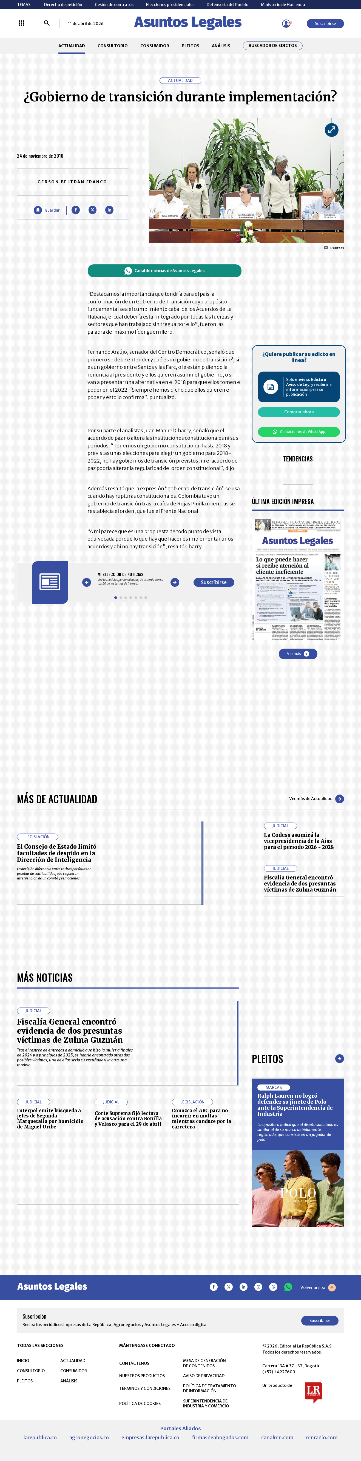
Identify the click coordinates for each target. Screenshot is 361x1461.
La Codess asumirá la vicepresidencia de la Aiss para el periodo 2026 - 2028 (299, 841)
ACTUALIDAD (71, 45)
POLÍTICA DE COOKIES (140, 1403)
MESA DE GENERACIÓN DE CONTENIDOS (204, 1363)
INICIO (23, 1360)
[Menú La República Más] (21, 23)
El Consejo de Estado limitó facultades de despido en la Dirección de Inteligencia (56, 853)
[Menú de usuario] (286, 23)
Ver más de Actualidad (316, 799)
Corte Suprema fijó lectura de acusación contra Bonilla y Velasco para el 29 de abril (128, 1119)
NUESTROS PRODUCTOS (142, 1375)
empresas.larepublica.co (150, 1437)
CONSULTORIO (113, 45)
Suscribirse (325, 23)
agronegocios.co (89, 1437)
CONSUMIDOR (154, 45)
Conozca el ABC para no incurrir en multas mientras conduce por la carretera (201, 1119)
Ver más (298, 654)
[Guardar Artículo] (46, 210)
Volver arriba (318, 1287)
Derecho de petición (63, 4)
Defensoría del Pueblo (227, 4)
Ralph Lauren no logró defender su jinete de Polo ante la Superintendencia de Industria (295, 1105)
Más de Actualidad (57, 798)
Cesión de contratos (114, 4)
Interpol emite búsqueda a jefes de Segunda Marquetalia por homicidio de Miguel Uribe (50, 1119)
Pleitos (267, 1058)
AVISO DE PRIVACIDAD (203, 1375)
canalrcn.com (277, 1437)
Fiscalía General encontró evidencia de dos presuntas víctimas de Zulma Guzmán (300, 884)
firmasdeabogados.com (220, 1437)
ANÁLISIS (221, 45)
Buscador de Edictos (273, 45)
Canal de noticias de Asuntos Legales (164, 271)
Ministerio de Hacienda (283, 4)
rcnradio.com (322, 1437)
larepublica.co (40, 1437)
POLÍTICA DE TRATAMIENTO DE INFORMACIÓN (209, 1388)
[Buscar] (46, 23)
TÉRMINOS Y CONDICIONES (144, 1388)
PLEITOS (190, 45)
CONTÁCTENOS (134, 1363)
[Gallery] (131, 578)
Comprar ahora (299, 411)
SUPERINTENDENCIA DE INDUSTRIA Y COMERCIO (206, 1404)
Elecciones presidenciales (170, 4)
